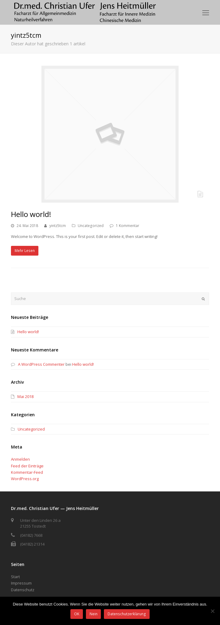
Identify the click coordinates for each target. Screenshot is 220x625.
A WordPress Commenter (41, 364)
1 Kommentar (127, 225)
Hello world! (31, 214)
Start (15, 576)
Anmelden (20, 459)
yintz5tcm (57, 225)
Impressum (21, 583)
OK (76, 613)
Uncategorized (91, 225)
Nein (94, 613)
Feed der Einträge (27, 466)
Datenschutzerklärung (127, 613)
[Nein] (212, 611)
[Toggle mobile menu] (205, 12)
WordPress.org (25, 478)
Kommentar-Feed (27, 472)
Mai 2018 (25, 396)
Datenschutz (22, 589)
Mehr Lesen (25, 250)
